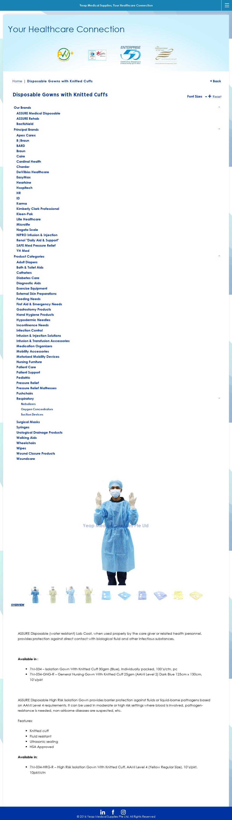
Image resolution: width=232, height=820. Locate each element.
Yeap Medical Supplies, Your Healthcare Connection (116, 5)
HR (18, 193)
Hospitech (24, 188)
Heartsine (23, 182)
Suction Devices (32, 414)
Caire (20, 156)
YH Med (22, 251)
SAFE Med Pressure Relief (35, 245)
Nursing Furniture (29, 362)
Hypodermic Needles (33, 320)
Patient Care (26, 367)
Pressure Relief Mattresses (36, 388)
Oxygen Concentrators (37, 409)
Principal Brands (117, 130)
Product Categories (117, 256)
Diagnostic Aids (28, 283)
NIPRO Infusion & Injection (36, 235)
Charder (22, 167)
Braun (20, 151)
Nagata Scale (27, 230)
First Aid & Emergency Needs (39, 304)
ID (18, 198)
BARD (20, 146)
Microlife (23, 224)
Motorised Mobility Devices (37, 356)
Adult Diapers (26, 262)
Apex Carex (26, 135)
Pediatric (23, 377)
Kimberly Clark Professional (37, 209)
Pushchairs (24, 393)
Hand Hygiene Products (35, 314)
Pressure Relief (27, 383)
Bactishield (24, 124)
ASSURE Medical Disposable (38, 113)
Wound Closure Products (35, 453)
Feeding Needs (28, 299)
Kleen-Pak (24, 214)
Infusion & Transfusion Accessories (43, 341)
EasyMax (23, 177)
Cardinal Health (28, 161)
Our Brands (117, 108)
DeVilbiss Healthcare (32, 172)
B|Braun (22, 140)
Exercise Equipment (31, 288)
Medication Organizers (34, 346)
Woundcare (25, 459)
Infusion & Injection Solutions (38, 335)
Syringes (22, 427)
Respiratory (118, 398)
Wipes (21, 448)
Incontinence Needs (32, 325)
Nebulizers (28, 404)
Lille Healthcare (28, 219)
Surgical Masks (28, 422)
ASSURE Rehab (27, 118)
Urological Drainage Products (39, 432)
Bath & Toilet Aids (29, 267)
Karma (21, 203)
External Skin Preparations (36, 293)
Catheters (24, 272)
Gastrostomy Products (33, 309)
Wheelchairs (26, 443)
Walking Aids (26, 438)
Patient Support (28, 372)
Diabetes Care (27, 278)
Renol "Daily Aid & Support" (37, 240)
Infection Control (29, 330)
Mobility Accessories (32, 351)
